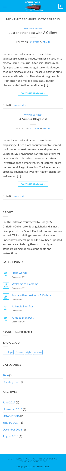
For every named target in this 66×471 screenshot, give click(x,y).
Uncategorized (33, 28)
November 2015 (12, 409)
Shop (11, 458)
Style (6, 375)
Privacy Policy (48, 458)
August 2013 (10, 436)
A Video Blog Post (23, 317)
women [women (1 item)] (38, 352)
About (20, 458)
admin (46, 42)
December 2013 (12, 429)
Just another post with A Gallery (33, 33)
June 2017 (9, 402)
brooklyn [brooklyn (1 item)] (8, 352)
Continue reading (33, 93)
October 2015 (11, 415)
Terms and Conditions (33, 461)
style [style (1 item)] (28, 352)
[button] (5, 6)
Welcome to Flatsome (25, 283)
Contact (31, 458)
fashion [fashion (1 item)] (19, 352)
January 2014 (11, 422)
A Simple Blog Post (33, 119)
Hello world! (19, 272)
